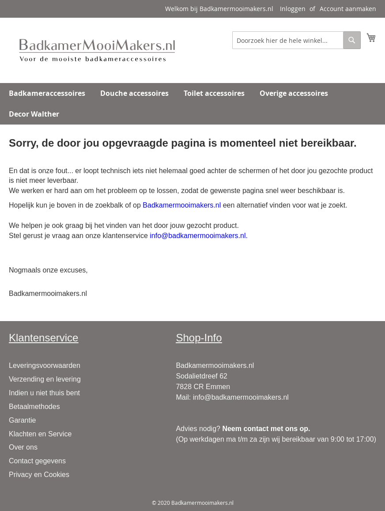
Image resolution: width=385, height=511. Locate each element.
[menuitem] (47, 93)
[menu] (192, 104)
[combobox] (296, 40)
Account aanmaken (348, 8)
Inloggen (293, 8)
